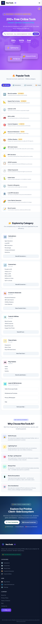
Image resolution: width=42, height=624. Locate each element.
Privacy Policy (4, 598)
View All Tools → (21, 334)
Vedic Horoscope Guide (11, 393)
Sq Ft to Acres (8, 281)
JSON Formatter (9, 325)
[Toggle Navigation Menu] (39, 2)
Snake (6, 370)
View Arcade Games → (21, 378)
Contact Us (4, 606)
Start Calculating (12, 527)
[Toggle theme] (39, 8)
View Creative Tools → (21, 310)
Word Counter (8, 323)
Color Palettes (9, 306)
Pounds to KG (8, 270)
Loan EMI (7, 243)
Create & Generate (7, 571)
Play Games (5, 582)
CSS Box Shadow (9, 303)
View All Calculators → (21, 256)
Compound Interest (10, 250)
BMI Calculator (9, 245)
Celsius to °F (8, 272)
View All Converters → (21, 285)
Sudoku (7, 374)
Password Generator (10, 299)
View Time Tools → (21, 356)
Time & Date (5, 568)
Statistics (7, 252)
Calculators (5, 563)
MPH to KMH (8, 277)
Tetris (6, 372)
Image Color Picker (10, 330)
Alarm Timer (8, 350)
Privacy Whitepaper (10, 402)
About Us (3, 595)
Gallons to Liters (9, 279)
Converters (5, 566)
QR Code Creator (9, 301)
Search (36, 34)
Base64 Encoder (9, 328)
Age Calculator (9, 241)
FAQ (6, 406)
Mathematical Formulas (11, 397)
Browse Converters (29, 527)
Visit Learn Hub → (21, 411)
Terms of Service (5, 600)
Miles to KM (8, 274)
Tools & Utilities (6, 574)
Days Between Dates (10, 352)
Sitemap (4, 587)
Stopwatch (8, 348)
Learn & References (7, 584)
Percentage (8, 248)
